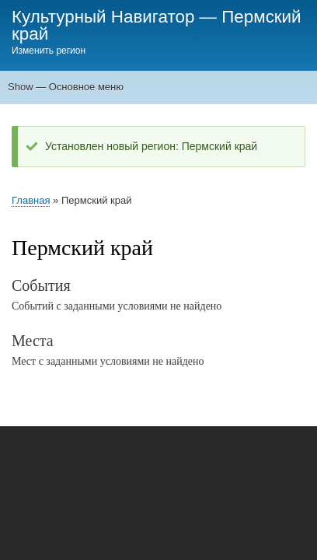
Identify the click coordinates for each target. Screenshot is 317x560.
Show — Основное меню (66, 87)
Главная (31, 200)
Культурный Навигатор (103, 16)
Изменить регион (48, 50)
